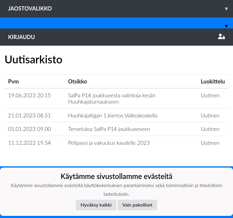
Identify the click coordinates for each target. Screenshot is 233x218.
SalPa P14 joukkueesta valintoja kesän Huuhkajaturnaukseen (111, 98)
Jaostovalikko (120, 8)
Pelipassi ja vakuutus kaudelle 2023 (109, 142)
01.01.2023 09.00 (29, 129)
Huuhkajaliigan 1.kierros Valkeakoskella (112, 115)
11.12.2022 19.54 (29, 142)
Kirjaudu (116, 37)
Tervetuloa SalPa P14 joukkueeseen (109, 129)
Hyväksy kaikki (96, 204)
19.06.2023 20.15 (29, 95)
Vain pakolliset (137, 204)
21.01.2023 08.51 (29, 115)
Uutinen (210, 95)
